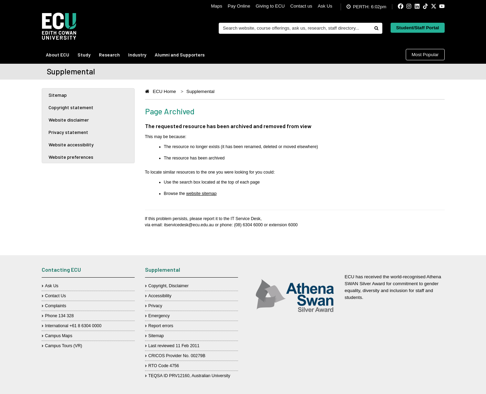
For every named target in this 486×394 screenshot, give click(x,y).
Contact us (301, 6)
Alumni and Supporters (180, 55)
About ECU (57, 55)
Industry (137, 55)
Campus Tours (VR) (63, 345)
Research (109, 55)
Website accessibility (71, 144)
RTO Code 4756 (163, 365)
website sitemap (201, 193)
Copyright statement (71, 107)
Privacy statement (68, 132)
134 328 (66, 315)
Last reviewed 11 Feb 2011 (174, 345)
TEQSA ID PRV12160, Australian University (189, 375)
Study (84, 55)
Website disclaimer (69, 120)
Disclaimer (178, 285)
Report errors (161, 325)
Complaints (55, 305)
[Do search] (376, 28)
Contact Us (55, 295)
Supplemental (200, 91)
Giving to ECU (270, 6)
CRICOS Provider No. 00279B (177, 355)
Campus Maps (58, 335)
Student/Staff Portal (417, 27)
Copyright (157, 285)
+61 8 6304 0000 (86, 325)
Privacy (155, 305)
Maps (217, 6)
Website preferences (71, 157)
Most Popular (425, 54)
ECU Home (164, 91)
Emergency (159, 315)
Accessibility (160, 295)
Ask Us (325, 6)
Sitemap (58, 95)
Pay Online (239, 6)
